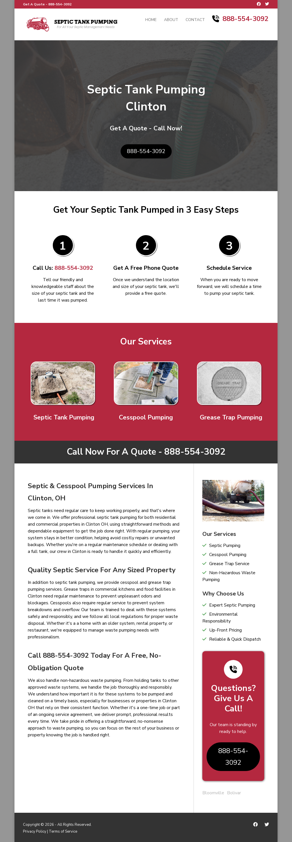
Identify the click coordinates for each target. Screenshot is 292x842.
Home (151, 20)
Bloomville (213, 793)
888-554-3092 (60, 4)
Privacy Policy (34, 831)
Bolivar (234, 793)
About (171, 20)
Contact (195, 20)
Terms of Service (63, 831)
